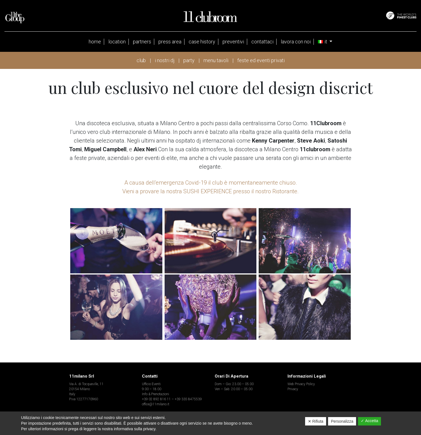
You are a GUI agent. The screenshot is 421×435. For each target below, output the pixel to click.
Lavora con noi (296, 42)
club (141, 60)
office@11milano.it (155, 404)
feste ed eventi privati (261, 60)
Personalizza (342, 421)
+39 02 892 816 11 (156, 399)
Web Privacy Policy (301, 384)
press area (169, 42)
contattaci (262, 42)
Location (117, 42)
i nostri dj (164, 60)
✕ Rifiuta (316, 421)
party (189, 60)
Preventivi (233, 42)
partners (142, 42)
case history (202, 42)
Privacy (292, 389)
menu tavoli (216, 60)
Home (95, 42)
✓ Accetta (369, 420)
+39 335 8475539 (188, 399)
